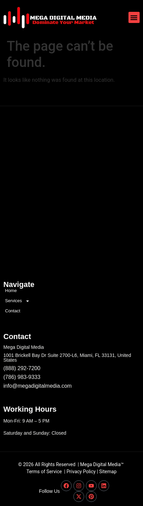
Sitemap (107, 471)
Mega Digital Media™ (102, 464)
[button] (134, 17)
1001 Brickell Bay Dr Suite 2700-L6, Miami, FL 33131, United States (67, 358)
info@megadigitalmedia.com (37, 386)
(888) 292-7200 (21, 368)
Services (17, 301)
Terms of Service (44, 471)
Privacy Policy (81, 471)
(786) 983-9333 (21, 377)
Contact (12, 310)
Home (11, 290)
